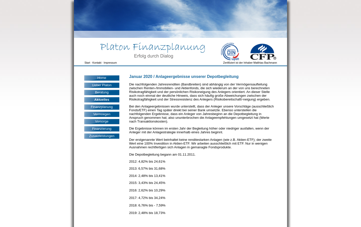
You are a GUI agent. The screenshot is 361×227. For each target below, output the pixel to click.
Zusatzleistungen (102, 136)
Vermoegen (101, 114)
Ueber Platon (102, 85)
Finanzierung (101, 129)
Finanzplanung (102, 107)
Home (101, 78)
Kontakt (96, 62)
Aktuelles (101, 99)
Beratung (102, 92)
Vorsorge (101, 121)
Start (87, 62)
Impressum (110, 62)
